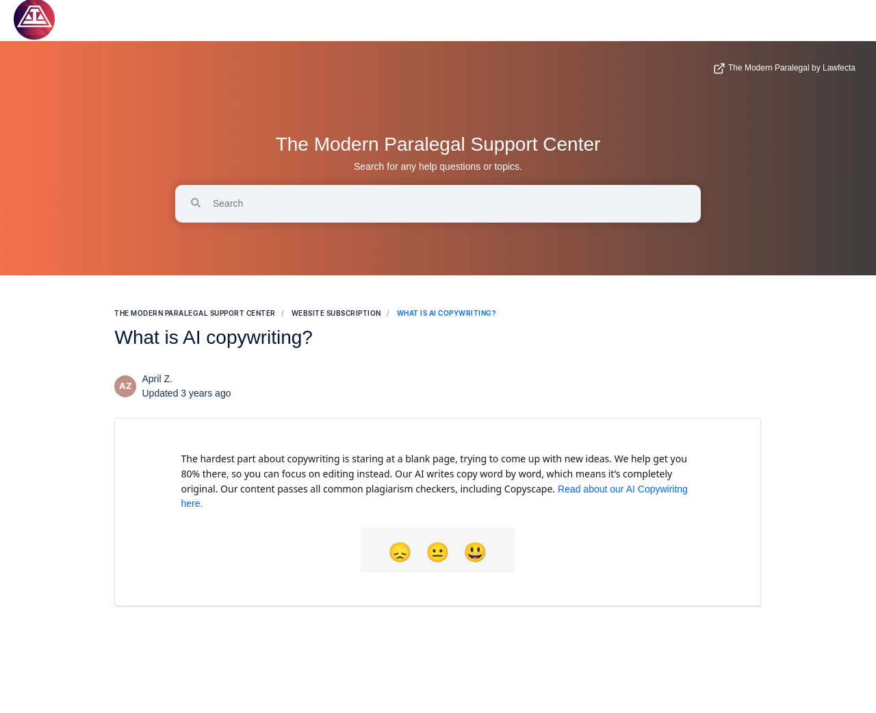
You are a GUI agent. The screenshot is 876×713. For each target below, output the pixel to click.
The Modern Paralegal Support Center (438, 144)
